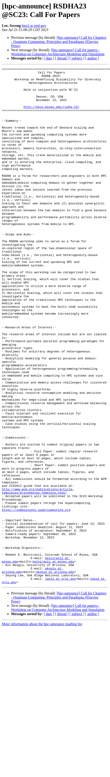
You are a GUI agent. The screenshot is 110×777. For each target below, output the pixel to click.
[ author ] (92, 58)
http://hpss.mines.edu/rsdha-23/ (51, 115)
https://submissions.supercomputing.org (36, 599)
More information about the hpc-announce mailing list (42, 727)
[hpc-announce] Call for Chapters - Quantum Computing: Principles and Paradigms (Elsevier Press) (58, 42)
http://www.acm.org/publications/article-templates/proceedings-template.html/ (38, 576)
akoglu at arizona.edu (55, 673)
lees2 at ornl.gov (34, 26)
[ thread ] (62, 58)
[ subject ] (77, 58)
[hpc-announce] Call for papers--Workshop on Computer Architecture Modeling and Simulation (57, 52)
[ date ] (49, 58)
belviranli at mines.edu (53, 661)
